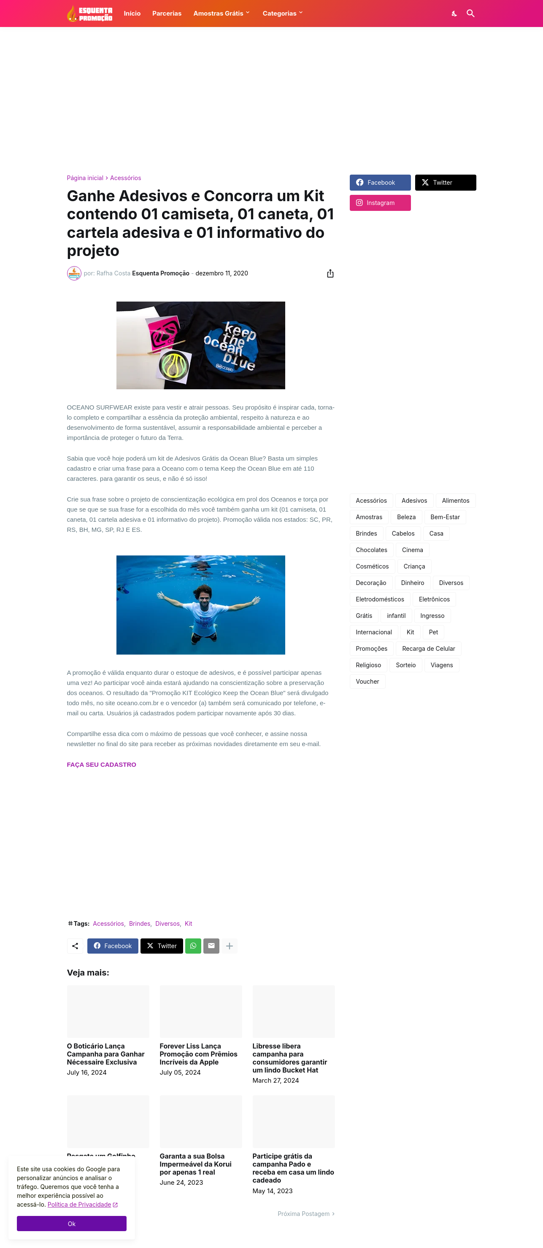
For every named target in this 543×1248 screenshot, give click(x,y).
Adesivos (414, 500)
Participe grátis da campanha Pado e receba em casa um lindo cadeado (294, 1168)
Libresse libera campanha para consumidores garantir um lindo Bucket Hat (290, 1058)
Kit (188, 923)
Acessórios (125, 178)
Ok (72, 1223)
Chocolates (372, 549)
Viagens (442, 664)
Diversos (167, 923)
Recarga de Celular (428, 648)
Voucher (367, 681)
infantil (396, 615)
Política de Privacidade (79, 1204)
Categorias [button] (280, 13)
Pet (433, 632)
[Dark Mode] (455, 13)
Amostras (369, 516)
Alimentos (456, 500)
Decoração (371, 582)
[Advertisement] (271, 101)
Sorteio (406, 664)
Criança (414, 566)
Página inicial (85, 178)
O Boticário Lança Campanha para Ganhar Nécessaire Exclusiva (106, 1054)
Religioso (368, 664)
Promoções (372, 648)
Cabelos (403, 533)
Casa (436, 533)
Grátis (364, 615)
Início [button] (132, 13)
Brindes (139, 923)
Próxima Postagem (304, 1213)
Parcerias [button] (166, 13)
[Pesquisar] (469, 13)
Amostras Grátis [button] (218, 13)
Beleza (406, 516)
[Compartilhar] (328, 273)
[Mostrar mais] (230, 946)
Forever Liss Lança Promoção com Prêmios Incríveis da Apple (199, 1054)
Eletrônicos (434, 599)
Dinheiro (412, 582)
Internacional (374, 632)
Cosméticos (372, 566)
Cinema (412, 549)
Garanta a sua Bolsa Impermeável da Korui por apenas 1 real (196, 1164)
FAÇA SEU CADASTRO (101, 764)
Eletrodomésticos (380, 599)
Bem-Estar (445, 516)
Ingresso (433, 615)
